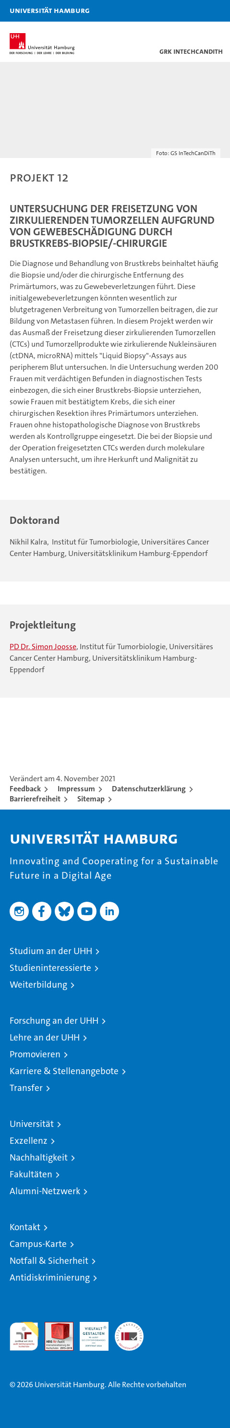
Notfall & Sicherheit (49, 1261)
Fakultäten (31, 1174)
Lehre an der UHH (45, 1037)
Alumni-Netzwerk (45, 1191)
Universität (32, 1124)
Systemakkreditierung (129, 1327)
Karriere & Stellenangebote (64, 1071)
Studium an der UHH (51, 951)
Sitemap (91, 799)
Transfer (26, 1088)
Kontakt (25, 1227)
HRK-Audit (89, 1332)
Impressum (76, 789)
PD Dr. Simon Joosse (43, 646)
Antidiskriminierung (50, 1277)
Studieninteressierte (50, 968)
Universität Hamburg (50, 10)
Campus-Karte (38, 1244)
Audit (54, 1327)
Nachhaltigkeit (39, 1157)
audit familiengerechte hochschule (24, 1336)
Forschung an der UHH (54, 1021)
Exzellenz (29, 1141)
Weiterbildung (38, 985)
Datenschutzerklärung (149, 789)
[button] (193, 11)
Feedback (25, 789)
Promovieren (35, 1054)
